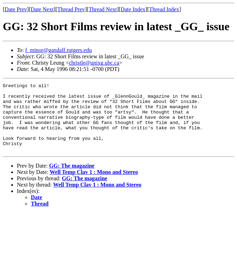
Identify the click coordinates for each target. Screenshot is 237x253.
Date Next (42, 9)
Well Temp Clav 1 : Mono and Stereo (94, 186)
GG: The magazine (71, 179)
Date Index (133, 9)
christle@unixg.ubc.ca (94, 63)
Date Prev (16, 9)
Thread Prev (71, 9)
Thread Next (103, 9)
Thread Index (164, 9)
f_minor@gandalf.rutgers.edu (58, 50)
